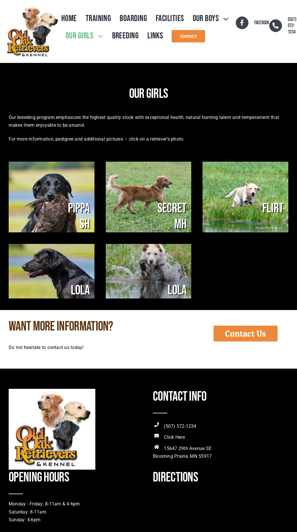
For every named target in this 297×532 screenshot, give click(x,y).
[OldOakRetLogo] (32, 6)
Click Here (174, 437)
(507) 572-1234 (180, 426)
